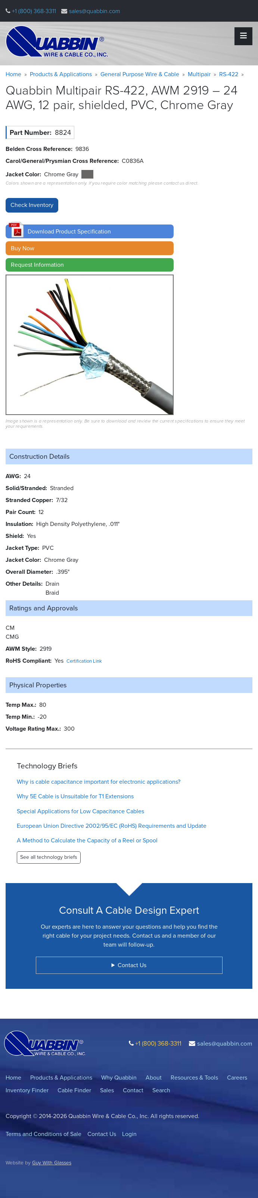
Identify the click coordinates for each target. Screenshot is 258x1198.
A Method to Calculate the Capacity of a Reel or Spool (87, 840)
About (154, 1077)
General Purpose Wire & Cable (139, 74)
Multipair (199, 74)
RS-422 (228, 74)
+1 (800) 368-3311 (33, 11)
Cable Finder (74, 1090)
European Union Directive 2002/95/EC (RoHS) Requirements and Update (111, 825)
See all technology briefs (48, 857)
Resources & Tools (194, 1077)
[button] (90, 231)
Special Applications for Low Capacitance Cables (80, 811)
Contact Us (101, 1134)
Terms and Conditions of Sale (43, 1134)
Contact (133, 1090)
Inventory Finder (27, 1090)
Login (129, 1134)
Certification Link (84, 661)
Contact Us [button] (132, 965)
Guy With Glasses (51, 1162)
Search (161, 1090)
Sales (107, 1090)
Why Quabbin (119, 1077)
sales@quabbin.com (94, 11)
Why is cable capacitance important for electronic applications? (98, 781)
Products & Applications (61, 74)
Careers (237, 1077)
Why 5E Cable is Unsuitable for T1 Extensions (75, 796)
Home (13, 74)
